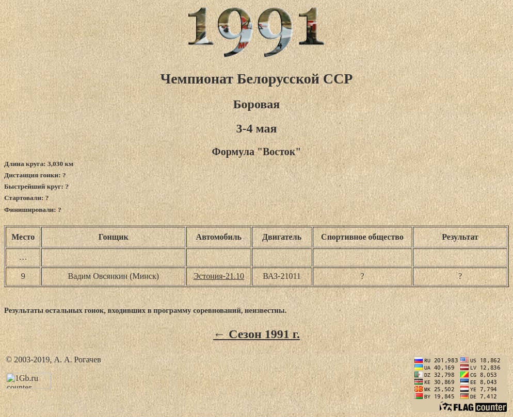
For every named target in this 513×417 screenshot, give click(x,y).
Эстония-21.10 (219, 276)
